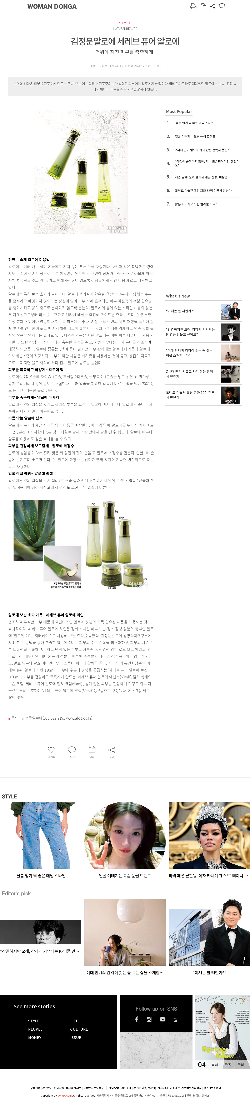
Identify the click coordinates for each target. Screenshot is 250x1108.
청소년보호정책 (212, 1088)
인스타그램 (149, 1019)
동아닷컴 (114, 1088)
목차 (214, 1064)
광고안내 (47, 1088)
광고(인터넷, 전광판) (144, 1088)
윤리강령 (59, 1088)
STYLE (125, 23)
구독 (227, 1064)
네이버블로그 (175, 1019)
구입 (240, 1064)
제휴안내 (163, 1088)
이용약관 (175, 1088)
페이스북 (136, 1019)
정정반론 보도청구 (93, 1088)
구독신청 (35, 1088)
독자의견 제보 (73, 1088)
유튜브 (162, 1019)
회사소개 (126, 1088)
